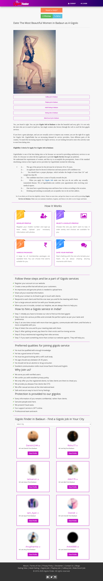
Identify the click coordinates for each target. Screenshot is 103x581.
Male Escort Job (79, 568)
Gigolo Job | (46, 568)
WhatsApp (46, 16)
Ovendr (73, 512)
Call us (57, 16)
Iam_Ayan (33, 512)
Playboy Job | (56, 568)
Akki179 (73, 479)
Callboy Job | (67, 568)
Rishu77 (73, 445)
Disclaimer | (59, 566)
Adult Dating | (35, 568)
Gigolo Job (49, 180)
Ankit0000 (73, 546)
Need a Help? (52, 10)
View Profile (33, 453)
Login (84, 3)
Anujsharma (33, 546)
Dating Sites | (23, 568)
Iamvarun (33, 479)
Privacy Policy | (48, 566)
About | (26, 566)
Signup (72, 3)
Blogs (77, 566)
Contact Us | (70, 566)
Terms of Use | (36, 566)
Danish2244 (33, 445)
